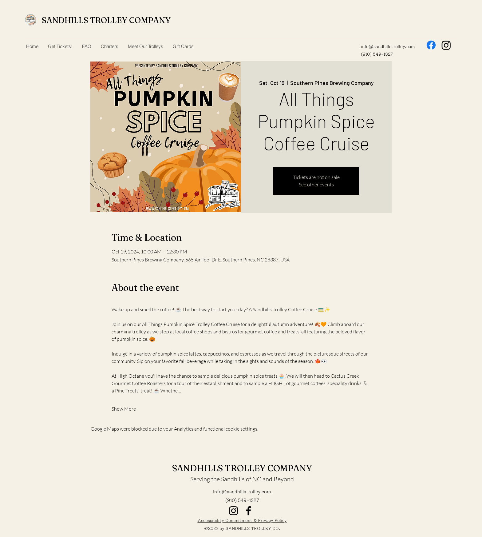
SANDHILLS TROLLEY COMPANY (106, 20)
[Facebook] (431, 45)
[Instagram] (446, 45)
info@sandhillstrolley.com (388, 46)
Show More (124, 409)
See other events (316, 184)
